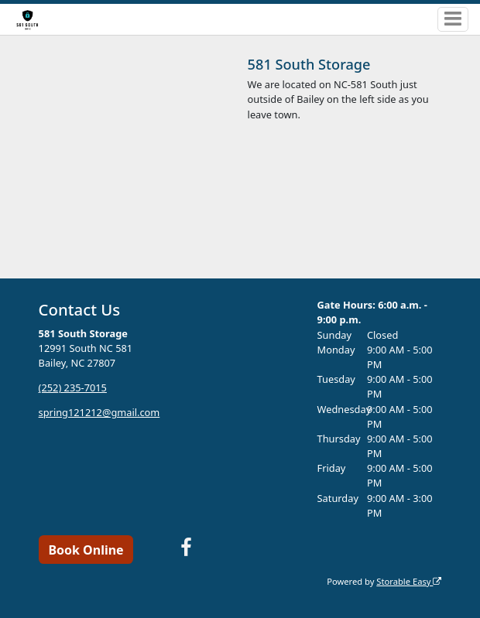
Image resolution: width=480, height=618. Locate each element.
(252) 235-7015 (73, 387)
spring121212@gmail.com (99, 412)
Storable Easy (408, 581)
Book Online (85, 549)
